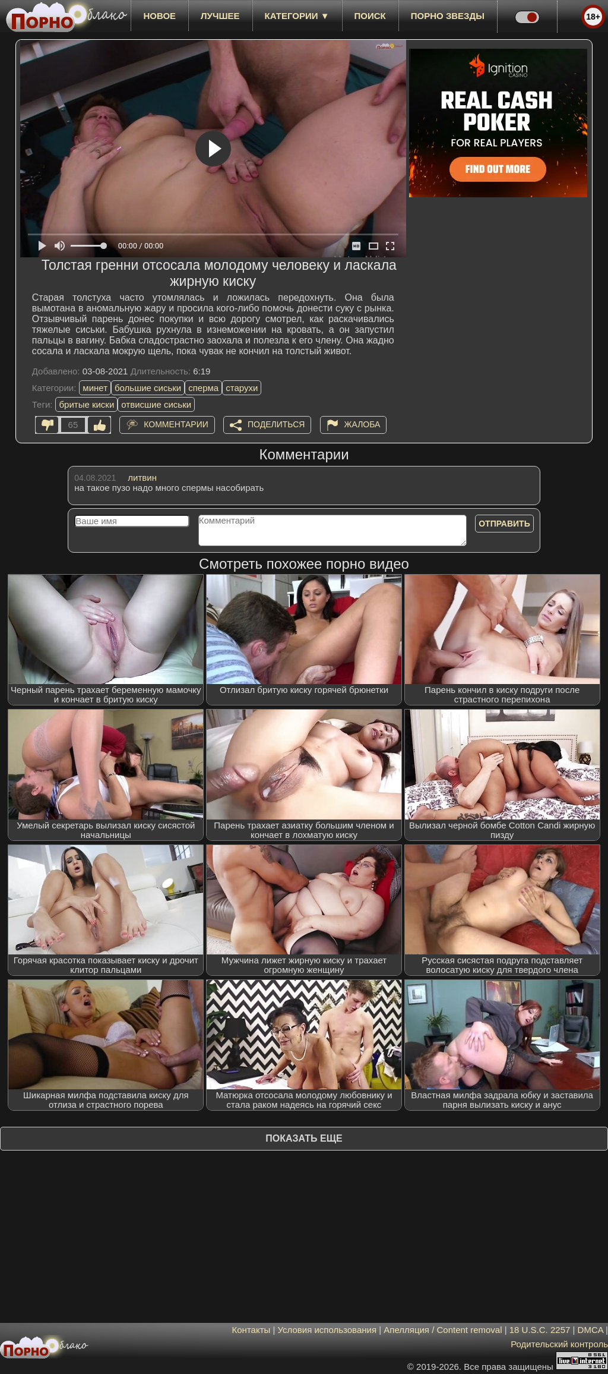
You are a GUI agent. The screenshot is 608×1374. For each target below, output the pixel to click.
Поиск (370, 16)
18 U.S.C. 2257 (540, 1330)
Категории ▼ (297, 16)
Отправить (504, 523)
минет (95, 388)
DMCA (590, 1330)
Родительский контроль (559, 1344)
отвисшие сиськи (156, 404)
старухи (242, 388)
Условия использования (327, 1330)
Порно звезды (447, 16)
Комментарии (176, 424)
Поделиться (276, 424)
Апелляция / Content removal (443, 1330)
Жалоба (362, 424)
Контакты (251, 1330)
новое (159, 16)
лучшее (220, 16)
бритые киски (86, 404)
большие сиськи (148, 388)
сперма (203, 388)
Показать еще (303, 1138)
